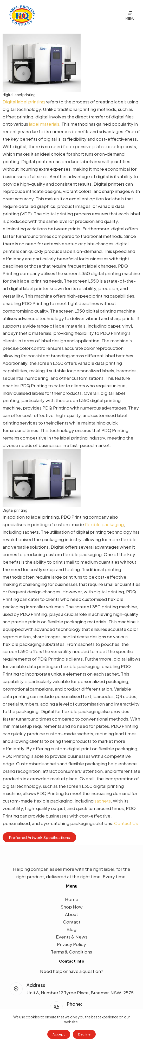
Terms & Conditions (71, 952)
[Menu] (130, 15)
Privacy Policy (71, 944)
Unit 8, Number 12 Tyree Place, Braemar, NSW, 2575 (80, 992)
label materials (44, 124)
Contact (71, 922)
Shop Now (72, 907)
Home (71, 899)
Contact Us (126, 823)
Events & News (71, 937)
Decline (84, 1034)
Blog (71, 929)
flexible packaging (104, 524)
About (71, 914)
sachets (102, 801)
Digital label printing (24, 101)
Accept (59, 1034)
